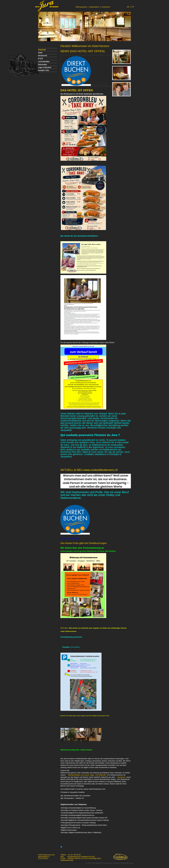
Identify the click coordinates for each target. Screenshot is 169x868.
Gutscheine (106, 7)
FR (133, 7)
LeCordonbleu (44, 62)
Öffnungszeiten (81, 7)
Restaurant (42, 56)
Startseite (42, 50)
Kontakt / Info (43, 70)
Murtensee (121, 777)
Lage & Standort (44, 67)
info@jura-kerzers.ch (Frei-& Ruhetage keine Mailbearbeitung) (80, 859)
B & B (40, 58)
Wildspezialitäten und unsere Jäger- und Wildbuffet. (87, 775)
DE (128, 7)
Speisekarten (94, 7)
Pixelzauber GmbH (126, 863)
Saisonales (42, 64)
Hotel (40, 53)
